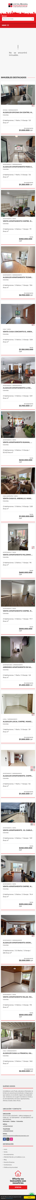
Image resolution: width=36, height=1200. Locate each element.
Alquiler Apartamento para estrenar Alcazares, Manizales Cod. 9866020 (18, 167)
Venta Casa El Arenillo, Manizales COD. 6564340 (18, 499)
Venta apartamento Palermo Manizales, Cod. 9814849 (18, 555)
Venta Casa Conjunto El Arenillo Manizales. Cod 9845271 (18, 332)
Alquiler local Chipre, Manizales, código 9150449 (18, 722)
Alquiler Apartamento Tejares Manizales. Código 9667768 (18, 277)
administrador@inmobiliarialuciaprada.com (16, 1135)
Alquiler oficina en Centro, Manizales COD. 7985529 (18, 113)
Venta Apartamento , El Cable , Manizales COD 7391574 (18, 830)
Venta (5, 1152)
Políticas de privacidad (11, 1167)
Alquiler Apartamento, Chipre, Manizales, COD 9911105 (18, 776)
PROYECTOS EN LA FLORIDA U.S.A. (14, 1157)
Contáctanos (8, 1165)
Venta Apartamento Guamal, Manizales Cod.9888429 (18, 442)
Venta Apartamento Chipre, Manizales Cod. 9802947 (18, 611)
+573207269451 (8, 1126)
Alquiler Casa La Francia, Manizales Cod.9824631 (18, 1053)
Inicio (5, 1149)
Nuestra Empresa (9, 1162)
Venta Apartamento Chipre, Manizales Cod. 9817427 (18, 221)
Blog (5, 1159)
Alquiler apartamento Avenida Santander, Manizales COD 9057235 (18, 943)
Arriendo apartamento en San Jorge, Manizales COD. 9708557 (18, 667)
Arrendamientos (9, 1154)
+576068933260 (8, 1131)
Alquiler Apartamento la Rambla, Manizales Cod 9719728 (18, 388)
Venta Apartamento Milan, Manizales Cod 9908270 (18, 997)
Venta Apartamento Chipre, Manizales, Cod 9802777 (18, 886)
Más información (9, 1198)
